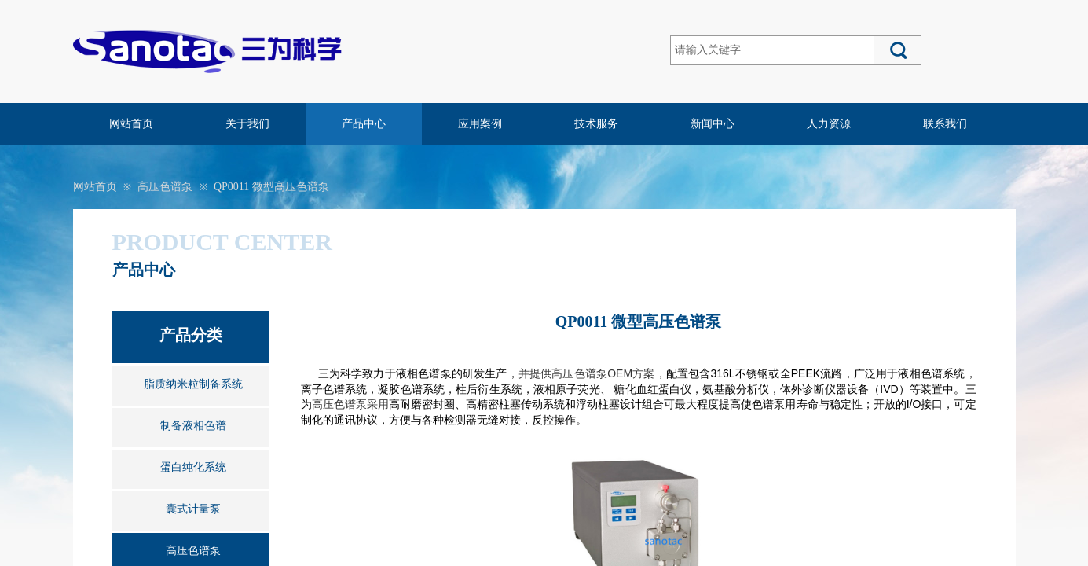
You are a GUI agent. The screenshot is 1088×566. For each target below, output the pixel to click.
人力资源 (829, 124)
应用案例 (480, 124)
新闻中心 (712, 124)
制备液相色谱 (193, 426)
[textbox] (772, 50)
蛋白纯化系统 (193, 467)
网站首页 (131, 124)
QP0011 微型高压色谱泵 (271, 187)
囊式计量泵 (193, 509)
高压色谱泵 (164, 187)
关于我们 (247, 124)
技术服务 (596, 124)
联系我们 (945, 124)
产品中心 (364, 124)
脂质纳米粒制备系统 (193, 384)
